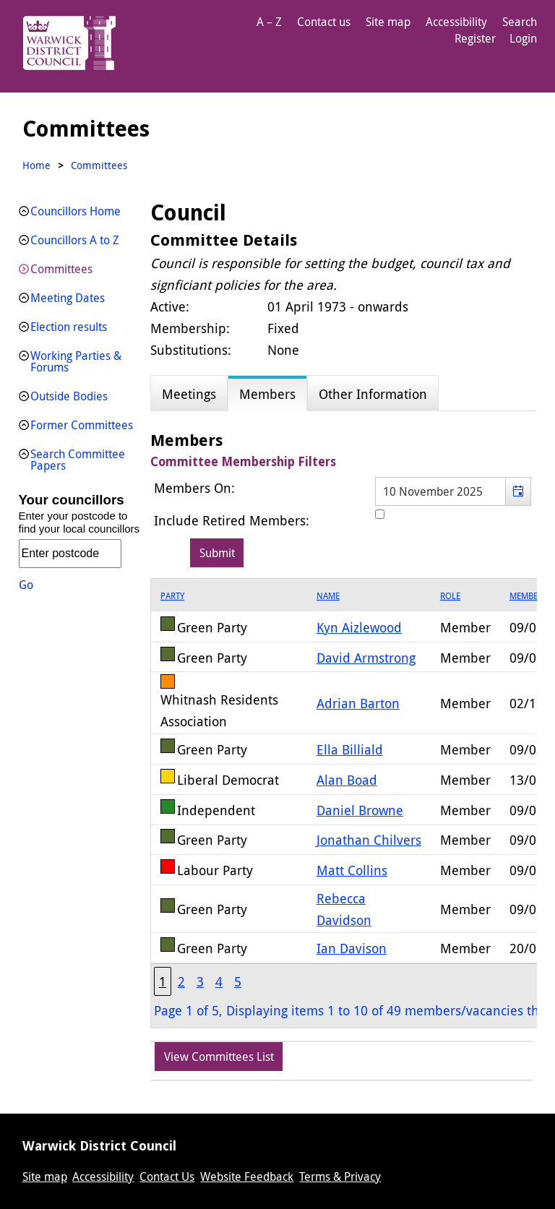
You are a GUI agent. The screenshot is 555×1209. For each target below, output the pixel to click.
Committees (61, 269)
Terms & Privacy (340, 1176)
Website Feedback (246, 1176)
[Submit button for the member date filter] (217, 552)
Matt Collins (352, 870)
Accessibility (456, 22)
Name (328, 595)
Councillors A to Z (74, 240)
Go (26, 585)
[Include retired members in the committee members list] (379, 514)
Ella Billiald (350, 749)
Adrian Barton (358, 703)
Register (475, 38)
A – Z (269, 22)
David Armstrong (366, 657)
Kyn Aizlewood (359, 627)
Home (36, 165)
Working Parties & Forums (75, 361)
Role (450, 595)
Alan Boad (347, 779)
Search (519, 22)
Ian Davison (352, 948)
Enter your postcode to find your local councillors (79, 522)
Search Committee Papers (77, 459)
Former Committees (81, 425)
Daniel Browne (360, 810)
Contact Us (166, 1176)
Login (523, 38)
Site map (388, 22)
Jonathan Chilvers (369, 839)
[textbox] (453, 491)
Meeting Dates (67, 298)
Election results (68, 327)
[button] (517, 491)
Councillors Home (75, 211)
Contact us (323, 22)
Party (172, 595)
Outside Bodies (69, 396)
